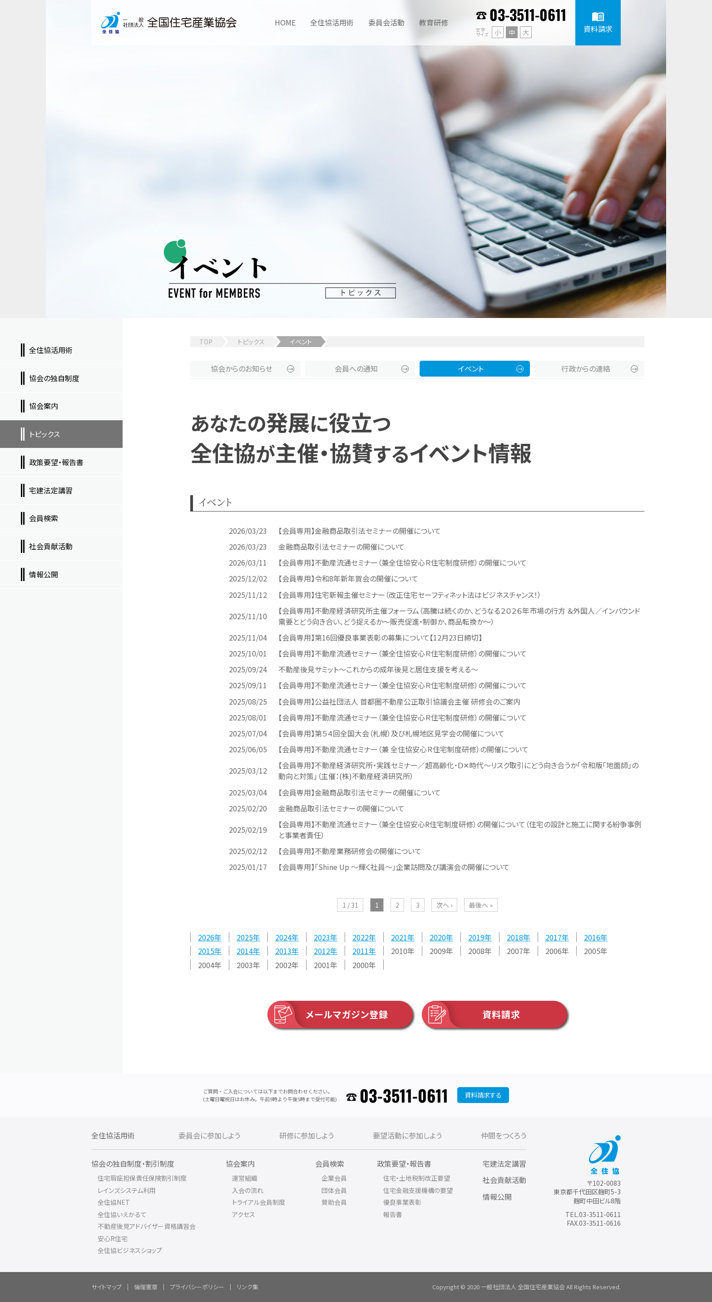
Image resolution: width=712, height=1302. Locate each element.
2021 (399, 937)
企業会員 (334, 1178)
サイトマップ (106, 1286)
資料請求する (483, 1094)
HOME (285, 22)
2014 (245, 951)
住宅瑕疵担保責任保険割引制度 (142, 1178)
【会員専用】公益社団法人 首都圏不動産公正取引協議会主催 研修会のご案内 (399, 701)
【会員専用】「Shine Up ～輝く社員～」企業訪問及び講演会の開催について (393, 866)
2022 (360, 937)
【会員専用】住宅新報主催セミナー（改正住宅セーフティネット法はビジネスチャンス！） (409, 594)
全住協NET (114, 1202)
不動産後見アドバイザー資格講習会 (147, 1226)
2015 (206, 951)
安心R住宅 (113, 1238)
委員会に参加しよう (209, 1135)
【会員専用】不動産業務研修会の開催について (349, 850)
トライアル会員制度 (258, 1202)
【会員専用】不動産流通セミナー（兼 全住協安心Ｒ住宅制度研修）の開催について (403, 749)
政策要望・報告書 (404, 1163)
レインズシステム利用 (127, 1190)
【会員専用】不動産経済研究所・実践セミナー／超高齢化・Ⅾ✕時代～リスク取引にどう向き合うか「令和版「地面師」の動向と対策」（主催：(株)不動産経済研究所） (458, 770)
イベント (471, 368)
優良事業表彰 (402, 1202)
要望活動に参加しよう (407, 1135)
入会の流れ (247, 1190)
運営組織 (244, 1178)
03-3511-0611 (528, 14)
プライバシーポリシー (197, 1286)
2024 (283, 937)
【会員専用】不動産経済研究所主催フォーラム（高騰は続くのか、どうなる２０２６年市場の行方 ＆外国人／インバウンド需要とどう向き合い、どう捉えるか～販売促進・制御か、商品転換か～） (459, 616)
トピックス (251, 341)
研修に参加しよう (306, 1135)
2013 (283, 951)
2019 (476, 937)
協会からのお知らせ (241, 368)
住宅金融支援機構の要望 (418, 1190)
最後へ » (481, 904)
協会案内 (240, 1163)
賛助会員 (334, 1202)
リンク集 (247, 1286)
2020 (438, 937)
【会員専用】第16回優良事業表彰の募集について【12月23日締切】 (380, 637)
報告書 (392, 1214)
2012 (322, 951)
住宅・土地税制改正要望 (416, 1178)
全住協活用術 (113, 1135)
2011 (360, 951)
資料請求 (471, 1014)
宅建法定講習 (504, 1163)
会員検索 (329, 1163)
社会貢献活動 (504, 1179)
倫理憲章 (146, 1286)
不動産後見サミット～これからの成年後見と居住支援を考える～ (378, 669)
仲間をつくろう (503, 1135)
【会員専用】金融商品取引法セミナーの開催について (359, 530)
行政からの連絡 (585, 368)
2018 (515, 937)
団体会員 (334, 1190)
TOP (206, 341)
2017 (553, 937)
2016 (592, 937)
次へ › (444, 904)
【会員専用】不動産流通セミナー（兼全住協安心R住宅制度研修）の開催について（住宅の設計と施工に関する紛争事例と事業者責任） (460, 829)
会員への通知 (356, 368)
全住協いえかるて (122, 1214)
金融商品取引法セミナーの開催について (341, 546)
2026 (206, 937)
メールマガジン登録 (327, 1014)
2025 (245, 937)
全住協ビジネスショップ (130, 1250)
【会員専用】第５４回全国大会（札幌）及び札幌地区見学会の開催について (391, 733)
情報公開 (497, 1196)
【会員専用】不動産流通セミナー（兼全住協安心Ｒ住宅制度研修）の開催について (402, 562)
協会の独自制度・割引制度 (132, 1163)
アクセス (243, 1214)
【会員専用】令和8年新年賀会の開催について (348, 578)
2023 (322, 937)
